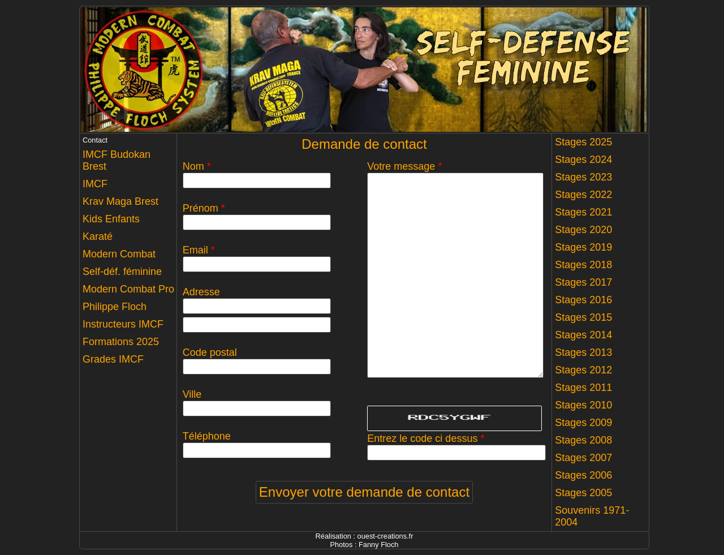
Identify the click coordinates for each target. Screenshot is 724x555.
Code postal (210, 352)
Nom (197, 166)
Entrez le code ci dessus (425, 438)
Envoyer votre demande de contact (364, 492)
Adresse (201, 292)
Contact (95, 140)
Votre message (404, 166)
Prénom (204, 208)
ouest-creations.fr (385, 536)
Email (199, 250)
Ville (192, 394)
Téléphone (207, 436)
